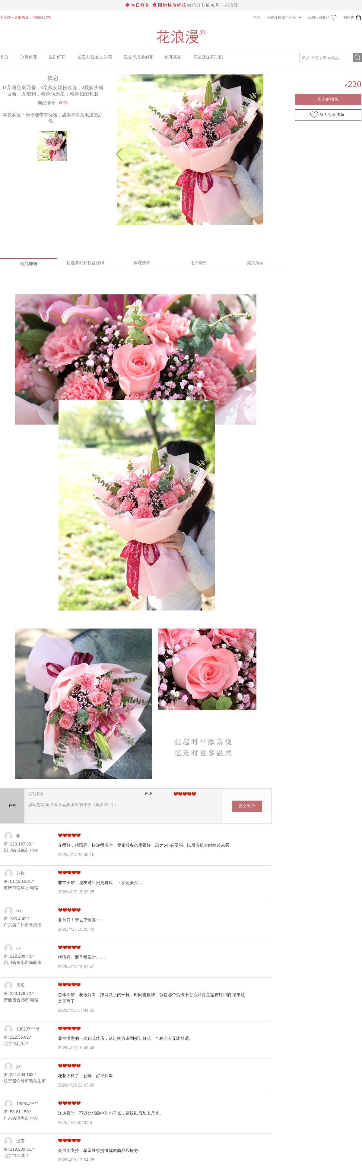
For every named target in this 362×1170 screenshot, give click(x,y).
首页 (4, 57)
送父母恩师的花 (138, 57)
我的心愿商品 (322, 17)
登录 (256, 17)
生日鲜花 (140, 5)
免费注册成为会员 (282, 17)
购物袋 (352, 17)
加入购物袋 (328, 99)
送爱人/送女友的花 (94, 57)
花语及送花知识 (208, 57)
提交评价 (247, 806)
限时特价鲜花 (172, 5)
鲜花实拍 (173, 57)
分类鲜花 (28, 57)
